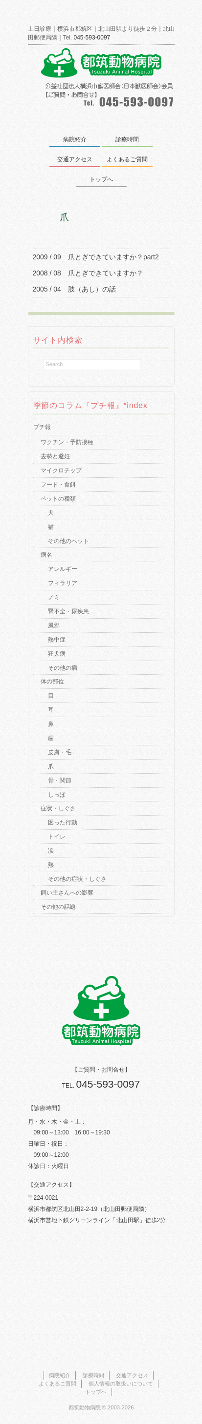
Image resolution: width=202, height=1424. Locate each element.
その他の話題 (58, 906)
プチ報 (42, 427)
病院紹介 (75, 139)
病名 (46, 554)
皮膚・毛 (59, 752)
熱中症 (57, 639)
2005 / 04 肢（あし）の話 (74, 289)
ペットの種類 (58, 498)
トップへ (101, 179)
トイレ (57, 836)
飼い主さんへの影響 (67, 892)
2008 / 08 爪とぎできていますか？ (88, 273)
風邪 (54, 625)
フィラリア (62, 583)
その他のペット (68, 541)
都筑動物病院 (84, 1407)
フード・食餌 (58, 484)
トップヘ (96, 1392)
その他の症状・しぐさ (77, 879)
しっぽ (57, 794)
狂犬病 (57, 653)
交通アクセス (74, 159)
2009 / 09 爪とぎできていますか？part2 (96, 257)
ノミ (54, 597)
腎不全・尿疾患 (68, 611)
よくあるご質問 (127, 159)
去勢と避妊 (55, 456)
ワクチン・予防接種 (67, 442)
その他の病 (62, 667)
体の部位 (52, 681)
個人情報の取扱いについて (121, 1383)
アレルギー (62, 569)
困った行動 (62, 822)
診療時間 (127, 139)
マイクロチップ (61, 470)
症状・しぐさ (58, 808)
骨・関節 (59, 780)
